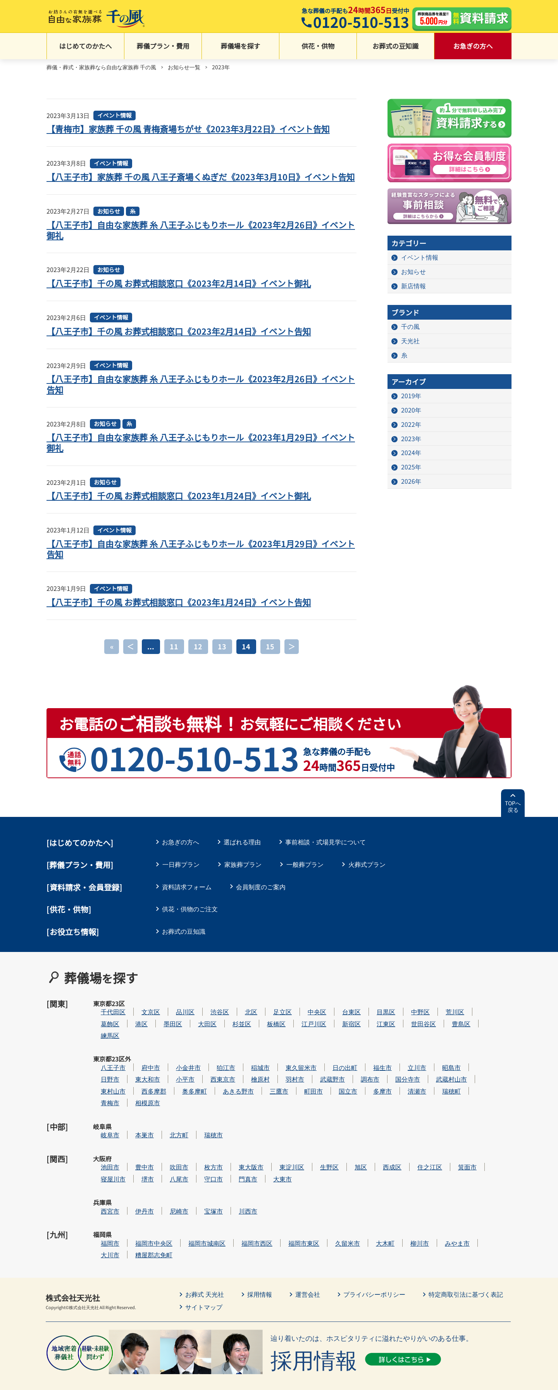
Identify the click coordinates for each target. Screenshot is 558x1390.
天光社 (410, 341)
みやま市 (480, 1201)
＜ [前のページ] (130, 657)
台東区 (374, 1013)
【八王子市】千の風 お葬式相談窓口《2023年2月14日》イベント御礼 (180, 294)
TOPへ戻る (513, 817)
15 (270, 657)
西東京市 (246, 1072)
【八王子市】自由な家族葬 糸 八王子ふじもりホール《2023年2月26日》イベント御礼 (198, 240)
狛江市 (249, 1060)
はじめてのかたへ (85, 46)
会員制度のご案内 (261, 897)
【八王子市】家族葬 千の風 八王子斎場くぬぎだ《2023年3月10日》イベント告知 (198, 182)
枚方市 (236, 1142)
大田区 (230, 1025)
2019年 (411, 396)
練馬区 (133, 1037)
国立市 (371, 1084)
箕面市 (490, 1142)
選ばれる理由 (243, 852)
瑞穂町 (474, 1084)
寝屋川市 (136, 1154)
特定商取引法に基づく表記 (466, 1252)
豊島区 (484, 1025)
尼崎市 (202, 1177)
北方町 (202, 1119)
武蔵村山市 (474, 1072)
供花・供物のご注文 (190, 919)
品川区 (208, 1013)
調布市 (393, 1072)
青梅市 (133, 1096)
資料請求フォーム (187, 897)
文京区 (174, 1013)
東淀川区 (315, 1142)
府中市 (174, 1060)
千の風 (410, 327)
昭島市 (474, 1060)
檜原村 (283, 1072)
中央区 (340, 1013)
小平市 (208, 1072)
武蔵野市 (355, 1072)
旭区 (384, 1142)
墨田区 (196, 1025)
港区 (164, 1025)
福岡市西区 (280, 1201)
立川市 (440, 1060)
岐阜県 (102, 1119)
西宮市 (133, 1177)
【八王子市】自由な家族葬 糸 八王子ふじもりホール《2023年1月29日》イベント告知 (198, 559)
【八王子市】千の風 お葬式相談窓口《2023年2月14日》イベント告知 (180, 341)
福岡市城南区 (230, 1201)
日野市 (133, 1072)
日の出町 (368, 1060)
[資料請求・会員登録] (84, 898)
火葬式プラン (367, 875)
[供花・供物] (68, 920)
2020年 (411, 410)
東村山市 (136, 1084)
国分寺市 (430, 1072)
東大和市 (170, 1072)
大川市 (133, 1213)
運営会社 (307, 1252)
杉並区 (265, 1025)
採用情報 (259, 1252)
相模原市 (170, 1096)
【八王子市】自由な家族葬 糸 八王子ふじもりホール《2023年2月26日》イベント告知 (198, 394)
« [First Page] (112, 657)
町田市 (336, 1084)
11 (174, 657)
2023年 (411, 439)
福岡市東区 (327, 1201)
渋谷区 (243, 1013)
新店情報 (413, 286)
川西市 (271, 1177)
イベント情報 (114, 116)
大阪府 (102, 1142)
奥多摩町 (217, 1084)
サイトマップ (203, 1265)
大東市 (305, 1154)
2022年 (411, 425)
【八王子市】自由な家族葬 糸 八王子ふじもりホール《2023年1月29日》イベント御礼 (198, 453)
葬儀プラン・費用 (163, 46)
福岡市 (133, 1201)
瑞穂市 (236, 1119)
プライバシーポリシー (374, 1252)
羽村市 (318, 1072)
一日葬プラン (181, 875)
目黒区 (409, 1013)
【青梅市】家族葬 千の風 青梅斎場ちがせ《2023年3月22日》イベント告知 (189, 129)
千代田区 (136, 1013)
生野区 (352, 1142)
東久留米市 (324, 1060)
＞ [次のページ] (291, 657)
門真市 (271, 1154)
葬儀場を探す (240, 46)
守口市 (236, 1154)
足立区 (305, 1013)
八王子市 (136, 1060)
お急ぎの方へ (473, 46)
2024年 (411, 453)
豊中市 (167, 1142)
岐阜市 (133, 1119)
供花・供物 (317, 46)
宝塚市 (236, 1177)
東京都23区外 (102, 1065)
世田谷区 (446, 1025)
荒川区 (478, 1013)
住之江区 (453, 1142)
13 (222, 657)
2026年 (411, 482)
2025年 (411, 467)
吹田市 (202, 1142)
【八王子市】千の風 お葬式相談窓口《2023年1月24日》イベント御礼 (180, 506)
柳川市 (443, 1201)
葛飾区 (133, 1025)
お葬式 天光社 (204, 1252)
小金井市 (211, 1060)
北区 (274, 1013)
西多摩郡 (177, 1084)
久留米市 (370, 1201)
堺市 (171, 1154)
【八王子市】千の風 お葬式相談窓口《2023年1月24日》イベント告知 (180, 612)
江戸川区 (337, 1025)
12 (198, 657)
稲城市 (283, 1060)
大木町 (408, 1201)
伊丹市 (167, 1177)
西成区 (415, 1142)
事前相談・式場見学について (326, 852)
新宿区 (374, 1025)
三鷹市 (302, 1084)
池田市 (133, 1142)
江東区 (409, 1025)
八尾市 (202, 1154)
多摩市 (405, 1084)
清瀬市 (440, 1084)
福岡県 (102, 1201)
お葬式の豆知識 (395, 46)
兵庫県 (102, 1178)
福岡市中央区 (177, 1201)
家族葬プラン (243, 875)
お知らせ (109, 222)
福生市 (405, 1060)
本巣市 (167, 1119)
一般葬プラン (305, 875)
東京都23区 (102, 1018)
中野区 (443, 1013)
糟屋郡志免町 (177, 1213)
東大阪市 (274, 1142)
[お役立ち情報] (72, 942)
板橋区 (299, 1025)
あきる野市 (261, 1084)
